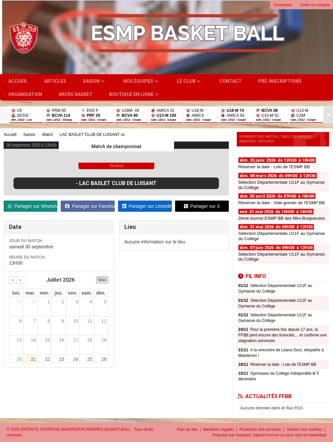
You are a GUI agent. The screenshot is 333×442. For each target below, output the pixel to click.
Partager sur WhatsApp (32, 206)
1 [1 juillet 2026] (48, 301)
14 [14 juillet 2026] (33, 340)
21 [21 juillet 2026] (33, 359)
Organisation (25, 94)
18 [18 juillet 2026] (89, 340)
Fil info (252, 276)
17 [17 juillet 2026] (75, 340)
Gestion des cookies (305, 429)
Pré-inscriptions (280, 81)
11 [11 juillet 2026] (89, 321)
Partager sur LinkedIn (147, 206)
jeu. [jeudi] (59, 293)
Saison (94, 81)
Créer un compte (315, 5)
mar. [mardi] (30, 293)
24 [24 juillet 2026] (75, 359)
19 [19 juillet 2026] (104, 340)
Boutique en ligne (134, 94)
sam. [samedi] (86, 293)
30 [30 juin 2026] (33, 301)
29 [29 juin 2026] (19, 301)
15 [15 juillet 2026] (47, 340)
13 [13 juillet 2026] (19, 340)
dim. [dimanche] (101, 293)
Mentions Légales (219, 429)
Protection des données (260, 429)
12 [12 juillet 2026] (104, 321)
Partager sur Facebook (89, 206)
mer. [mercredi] (44, 293)
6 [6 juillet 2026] (20, 321)
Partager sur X (202, 206)
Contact (230, 81)
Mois (102, 280)
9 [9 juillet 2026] (63, 321)
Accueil (18, 81)
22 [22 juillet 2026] (47, 359)
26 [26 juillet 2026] (104, 359)
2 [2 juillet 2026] (63, 301)
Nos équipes (140, 81)
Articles (55, 81)
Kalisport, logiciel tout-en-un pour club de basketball (281, 435)
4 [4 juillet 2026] (91, 301)
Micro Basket (76, 94)
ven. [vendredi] (72, 293)
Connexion (282, 5)
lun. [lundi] (16, 293)
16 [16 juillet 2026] (61, 340)
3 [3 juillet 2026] (77, 301)
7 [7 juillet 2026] (34, 321)
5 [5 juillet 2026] (105, 301)
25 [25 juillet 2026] (89, 359)
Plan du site (188, 429)
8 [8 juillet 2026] (48, 321)
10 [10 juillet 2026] (75, 321)
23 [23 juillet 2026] (61, 359)
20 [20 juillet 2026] (19, 359)
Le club (188, 81)
